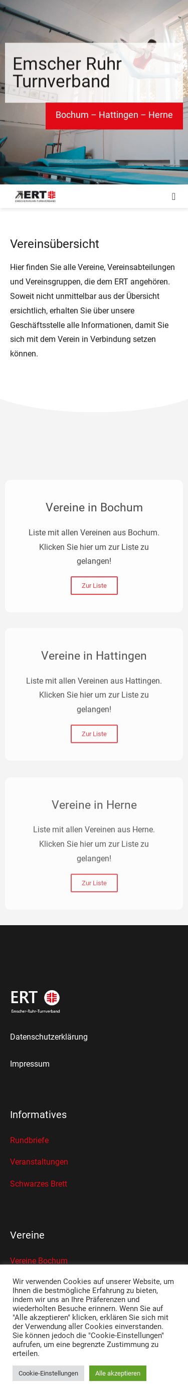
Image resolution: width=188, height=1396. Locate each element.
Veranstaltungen (39, 1162)
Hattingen (118, 116)
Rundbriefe (29, 1140)
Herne (160, 116)
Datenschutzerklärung (49, 1037)
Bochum (72, 116)
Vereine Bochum (39, 1261)
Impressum (30, 1064)
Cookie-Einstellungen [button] (48, 1373)
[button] (173, 196)
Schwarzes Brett (38, 1184)
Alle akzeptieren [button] (117, 1373)
